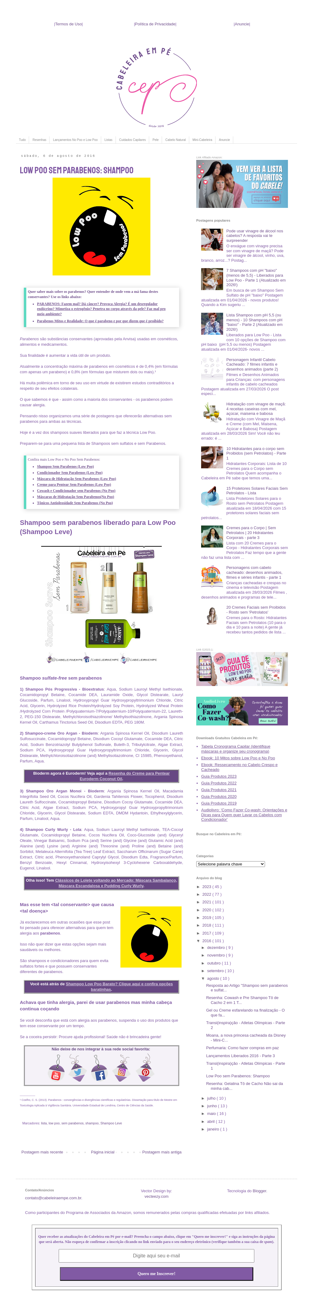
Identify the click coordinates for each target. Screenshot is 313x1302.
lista (44, 1123)
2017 (207, 933)
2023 (207, 886)
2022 (207, 894)
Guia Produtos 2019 (219, 803)
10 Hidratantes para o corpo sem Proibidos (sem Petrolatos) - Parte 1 (256, 453)
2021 (207, 902)
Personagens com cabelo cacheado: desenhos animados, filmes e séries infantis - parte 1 (254, 572)
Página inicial (103, 1152)
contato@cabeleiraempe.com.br (53, 1198)
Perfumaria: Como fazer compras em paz (242, 1048)
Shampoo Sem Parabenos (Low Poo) (65, 466)
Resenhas (39, 140)
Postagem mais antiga (162, 1152)
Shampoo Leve (111, 1123)
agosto (213, 978)
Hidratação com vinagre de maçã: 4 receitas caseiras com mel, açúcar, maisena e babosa (255, 409)
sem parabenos (72, 1123)
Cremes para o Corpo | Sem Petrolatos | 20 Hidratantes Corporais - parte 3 (251, 533)
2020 (207, 910)
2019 (207, 917)
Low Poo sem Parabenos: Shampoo (238, 1076)
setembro (216, 970)
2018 (207, 925)
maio (212, 1113)
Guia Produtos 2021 (219, 789)
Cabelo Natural (175, 140)
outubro (214, 963)
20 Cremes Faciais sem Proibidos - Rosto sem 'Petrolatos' (255, 609)
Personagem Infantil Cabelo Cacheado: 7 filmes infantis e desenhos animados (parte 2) (252, 364)
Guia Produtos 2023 (219, 776)
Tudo (22, 140)
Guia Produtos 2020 (219, 796)
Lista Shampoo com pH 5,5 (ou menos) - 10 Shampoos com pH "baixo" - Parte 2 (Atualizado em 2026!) (254, 322)
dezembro (216, 947)
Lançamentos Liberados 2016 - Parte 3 (240, 1055)
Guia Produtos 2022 (219, 783)
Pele (156, 140)
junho (212, 1106)
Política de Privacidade (155, 24)
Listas (108, 140)
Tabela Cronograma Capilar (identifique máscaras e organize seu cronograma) (235, 749)
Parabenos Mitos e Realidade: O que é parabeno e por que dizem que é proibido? (100, 321)
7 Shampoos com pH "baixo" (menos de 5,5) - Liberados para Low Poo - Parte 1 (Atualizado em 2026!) (255, 277)
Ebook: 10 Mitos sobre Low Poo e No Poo (238, 758)
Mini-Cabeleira (202, 140)
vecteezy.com (157, 1196)
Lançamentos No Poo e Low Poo (75, 140)
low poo (54, 1123)
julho (212, 1098)
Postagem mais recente (42, 1152)
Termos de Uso (68, 24)
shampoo (91, 1123)
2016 (207, 941)
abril (211, 1121)
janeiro (213, 1129)
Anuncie (242, 24)
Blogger (259, 1191)
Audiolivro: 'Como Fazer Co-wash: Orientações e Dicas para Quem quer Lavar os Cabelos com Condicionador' (244, 815)
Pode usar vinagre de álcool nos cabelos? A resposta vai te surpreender (254, 236)
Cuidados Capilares (132, 140)
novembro (216, 955)
